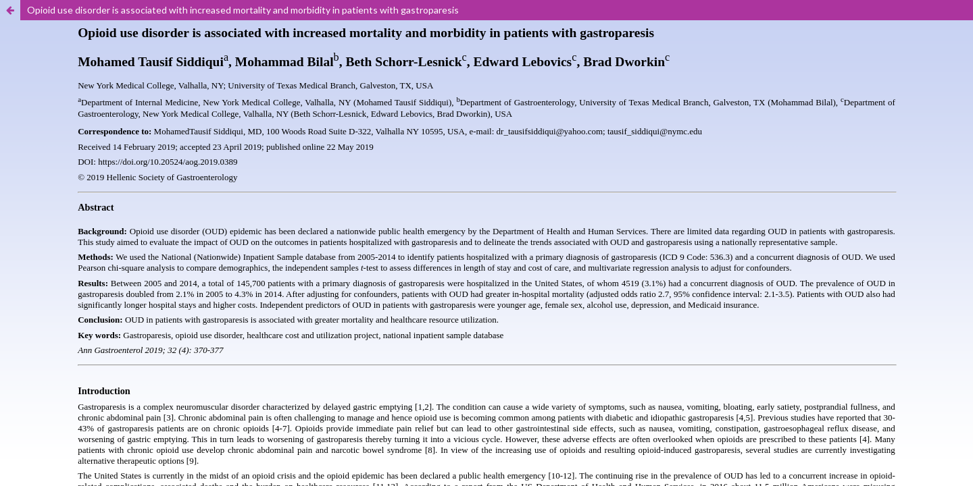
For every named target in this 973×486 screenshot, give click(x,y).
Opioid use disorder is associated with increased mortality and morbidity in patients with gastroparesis (243, 10)
